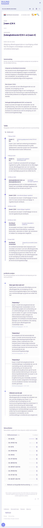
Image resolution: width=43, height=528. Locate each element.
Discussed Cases (15, 509)
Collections (6, 509)
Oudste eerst (9, 132)
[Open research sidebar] (3, 525)
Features (23, 509)
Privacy (5, 516)
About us (28, 509)
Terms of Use (11, 516)
